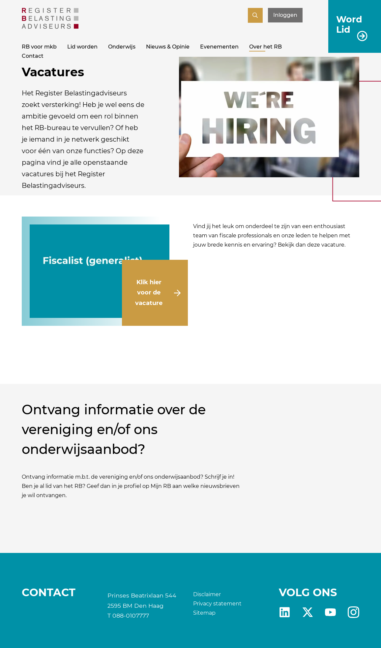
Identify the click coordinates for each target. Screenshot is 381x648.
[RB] (50, 27)
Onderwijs (121, 47)
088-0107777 (130, 615)
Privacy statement (217, 603)
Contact (33, 56)
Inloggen (285, 15)
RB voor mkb (39, 47)
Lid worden (82, 47)
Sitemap (204, 613)
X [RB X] (307, 612)
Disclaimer (207, 594)
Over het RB (265, 47)
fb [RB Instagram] (353, 612)
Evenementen (219, 47)
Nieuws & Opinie (168, 47)
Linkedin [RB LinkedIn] (284, 612)
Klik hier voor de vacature (148, 293)
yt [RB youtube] (330, 612)
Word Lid (349, 24)
